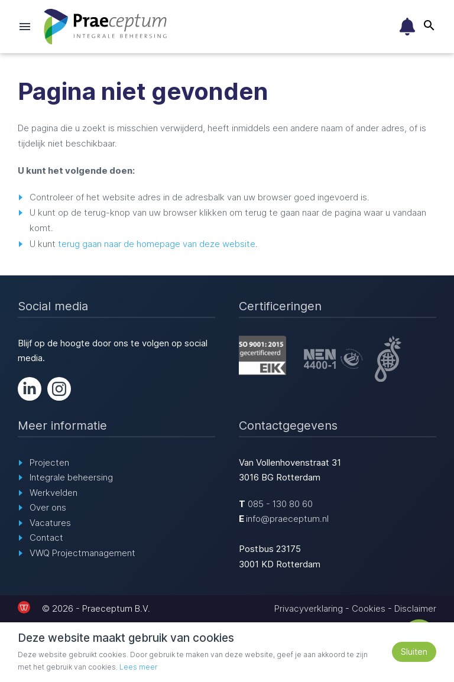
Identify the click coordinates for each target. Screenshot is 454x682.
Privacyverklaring (308, 608)
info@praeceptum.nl (287, 518)
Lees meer (138, 666)
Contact (46, 537)
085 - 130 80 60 (280, 503)
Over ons (48, 507)
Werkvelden (53, 492)
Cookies (368, 608)
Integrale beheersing (71, 477)
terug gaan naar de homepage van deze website (156, 243)
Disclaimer (415, 608)
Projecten (49, 462)
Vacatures (50, 522)
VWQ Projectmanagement (82, 552)
